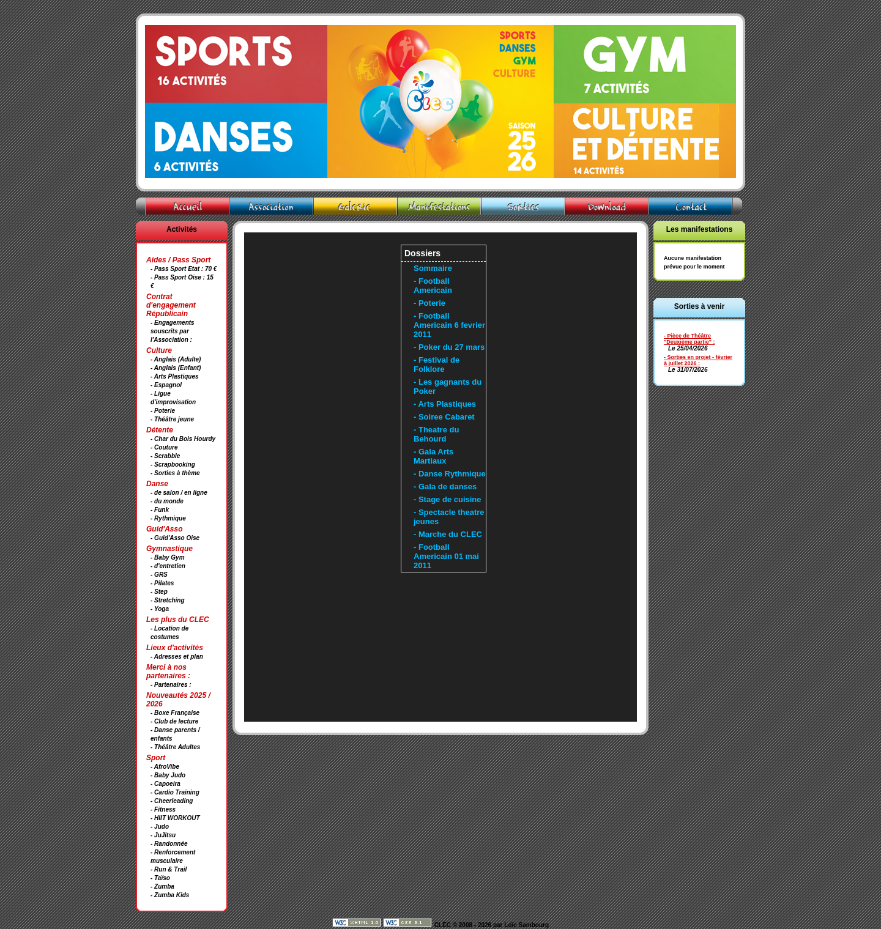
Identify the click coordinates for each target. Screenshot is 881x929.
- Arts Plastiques (175, 376)
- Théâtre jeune (172, 419)
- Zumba (162, 886)
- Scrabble (165, 456)
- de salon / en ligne (179, 492)
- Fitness (163, 809)
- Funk (160, 509)
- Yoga (160, 608)
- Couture (164, 447)
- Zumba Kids (170, 895)
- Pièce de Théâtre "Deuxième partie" (688, 339)
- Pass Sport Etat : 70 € (184, 268)
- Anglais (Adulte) (176, 359)
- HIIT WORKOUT (175, 818)
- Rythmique (168, 518)
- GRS (159, 574)
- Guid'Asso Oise (175, 538)
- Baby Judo (168, 775)
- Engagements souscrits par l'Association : (173, 331)
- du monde (167, 501)
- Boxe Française (175, 712)
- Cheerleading (172, 801)
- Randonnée (169, 843)
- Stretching (168, 600)
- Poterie (163, 410)
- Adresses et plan (177, 656)
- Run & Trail (169, 869)
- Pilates (162, 583)
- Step (159, 591)
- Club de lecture (174, 721)
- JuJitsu (163, 835)
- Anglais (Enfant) (176, 368)
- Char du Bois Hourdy (183, 438)
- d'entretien (168, 566)
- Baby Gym (168, 557)
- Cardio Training (175, 792)
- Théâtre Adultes (175, 747)
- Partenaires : (171, 684)
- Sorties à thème (175, 473)
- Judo (160, 826)
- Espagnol (166, 385)
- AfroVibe (165, 766)
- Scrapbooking (173, 464)
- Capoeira (165, 783)
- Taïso (160, 878)
